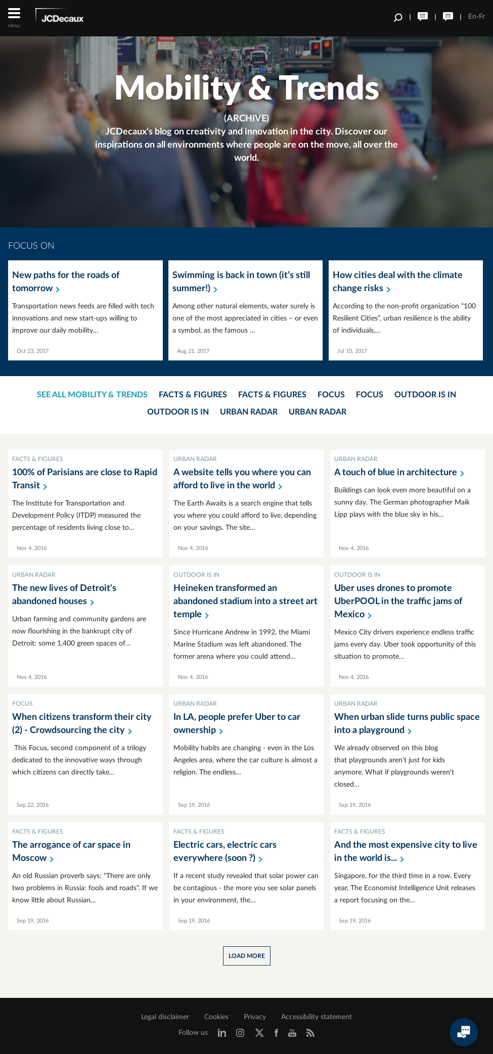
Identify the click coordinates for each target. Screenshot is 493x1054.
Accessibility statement (316, 1017)
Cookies (216, 1017)
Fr (482, 16)
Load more (247, 956)
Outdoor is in (425, 395)
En (472, 16)
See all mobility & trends (92, 395)
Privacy (255, 1017)
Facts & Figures (193, 395)
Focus (331, 395)
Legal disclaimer (165, 1017)
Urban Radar (249, 412)
